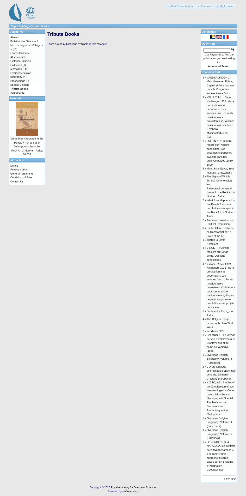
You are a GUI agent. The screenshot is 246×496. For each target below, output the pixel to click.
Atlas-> (14, 37)
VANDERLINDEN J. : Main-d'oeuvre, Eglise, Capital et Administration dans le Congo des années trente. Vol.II (221, 85)
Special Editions (19, 84)
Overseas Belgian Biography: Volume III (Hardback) (219, 358)
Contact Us (16, 181)
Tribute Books (40, 26)
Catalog (23, 26)
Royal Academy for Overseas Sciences (133, 487)
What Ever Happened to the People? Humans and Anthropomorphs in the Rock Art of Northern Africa (221, 208)
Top (13, 26)
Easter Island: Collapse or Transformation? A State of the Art (220, 232)
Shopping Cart (211, 72)
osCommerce (130, 491)
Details (14, 165)
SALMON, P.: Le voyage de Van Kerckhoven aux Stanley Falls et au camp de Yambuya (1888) (221, 342)
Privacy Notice (18, 169)
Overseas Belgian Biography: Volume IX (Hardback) (219, 434)
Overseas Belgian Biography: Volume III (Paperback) (219, 422)
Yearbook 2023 (216, 331)
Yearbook (15, 92)
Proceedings (17, 80)
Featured (15, 98)
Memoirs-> (16, 68)
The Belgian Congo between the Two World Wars (220, 323)
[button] (180, 6)
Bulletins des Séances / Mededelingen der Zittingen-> (26, 45)
